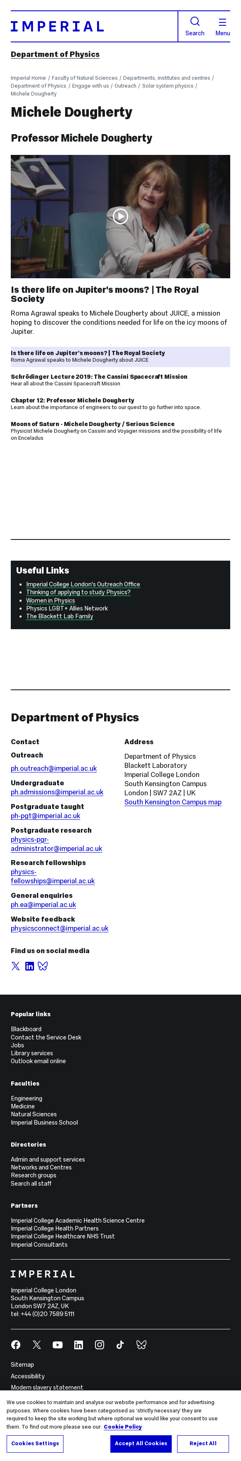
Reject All (203, 1443)
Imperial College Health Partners (55, 1228)
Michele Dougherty (33, 94)
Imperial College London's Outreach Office (83, 584)
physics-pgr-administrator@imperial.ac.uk (56, 844)
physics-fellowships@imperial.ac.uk (53, 876)
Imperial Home (28, 78)
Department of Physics (55, 54)
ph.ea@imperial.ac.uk (43, 904)
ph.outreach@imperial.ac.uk (54, 768)
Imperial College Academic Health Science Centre (78, 1220)
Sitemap (22, 1364)
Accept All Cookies (141, 1443)
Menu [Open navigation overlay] (222, 27)
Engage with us (90, 86)
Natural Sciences (34, 1114)
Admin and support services (48, 1159)
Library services (32, 1053)
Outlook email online (38, 1061)
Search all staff (31, 1183)
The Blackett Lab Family (59, 616)
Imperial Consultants (39, 1244)
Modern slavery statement (47, 1387)
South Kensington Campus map (173, 802)
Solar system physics (168, 86)
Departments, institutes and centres (166, 78)
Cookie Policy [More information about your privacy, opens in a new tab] (123, 1427)
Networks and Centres (41, 1167)
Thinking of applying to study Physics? (78, 592)
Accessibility (28, 1376)
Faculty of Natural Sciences (85, 78)
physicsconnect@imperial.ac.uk (59, 928)
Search (194, 26)
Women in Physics (50, 600)
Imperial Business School (44, 1122)
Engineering (26, 1098)
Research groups (33, 1175)
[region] (120, 1425)
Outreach (125, 86)
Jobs (17, 1045)
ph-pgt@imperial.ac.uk (45, 815)
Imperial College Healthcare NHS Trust (63, 1236)
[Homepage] (94, 26)
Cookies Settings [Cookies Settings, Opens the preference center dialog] (35, 1443)
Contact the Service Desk (46, 1037)
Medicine (23, 1106)
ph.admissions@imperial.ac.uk (57, 792)
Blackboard (26, 1029)
